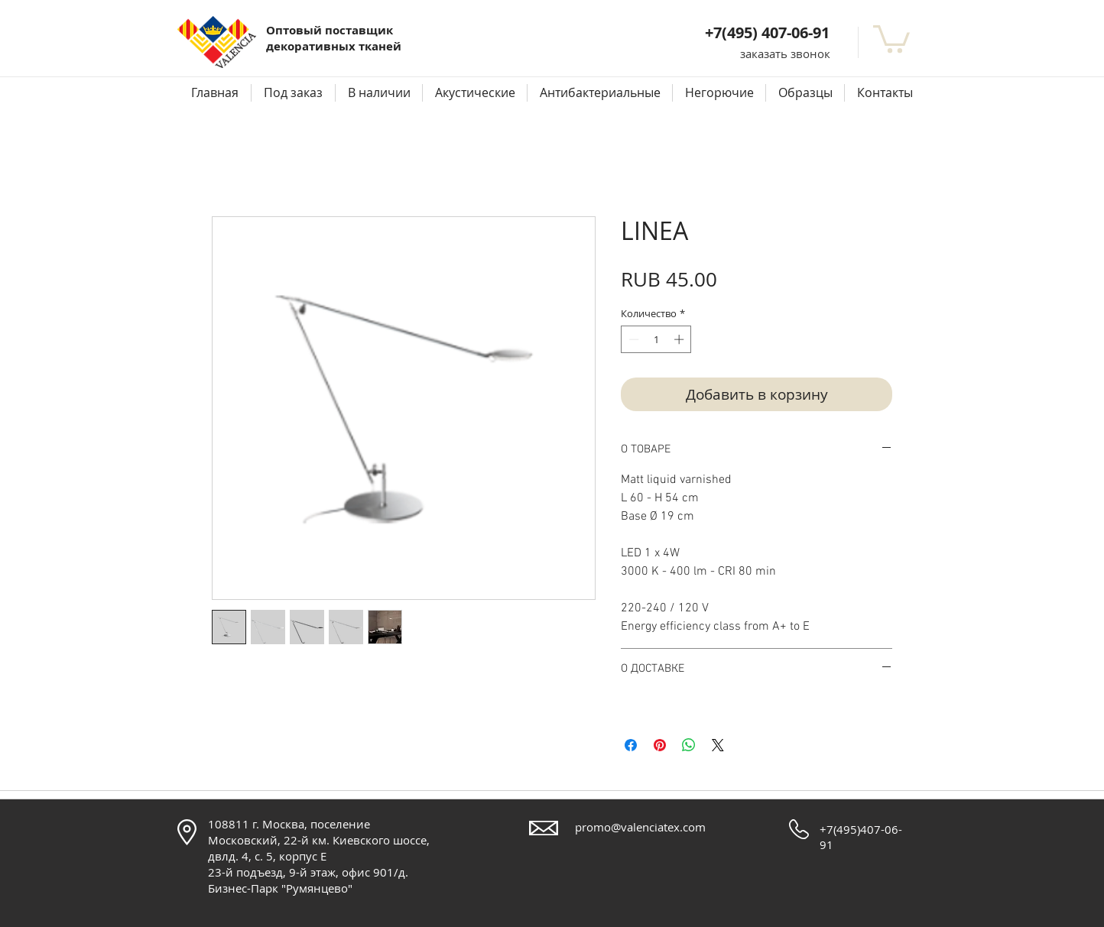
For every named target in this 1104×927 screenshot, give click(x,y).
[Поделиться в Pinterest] (660, 745)
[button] (785, 53)
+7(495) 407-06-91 (767, 32)
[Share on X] (718, 745)
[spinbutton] (656, 339)
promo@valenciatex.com (640, 827)
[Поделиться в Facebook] (631, 745)
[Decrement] (632, 339)
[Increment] (680, 339)
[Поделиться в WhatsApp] (689, 745)
